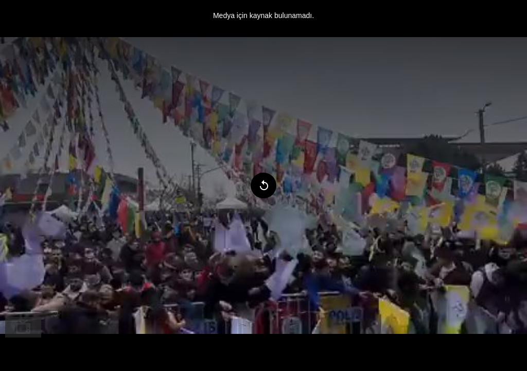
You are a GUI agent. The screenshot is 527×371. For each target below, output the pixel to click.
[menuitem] (23, 327)
